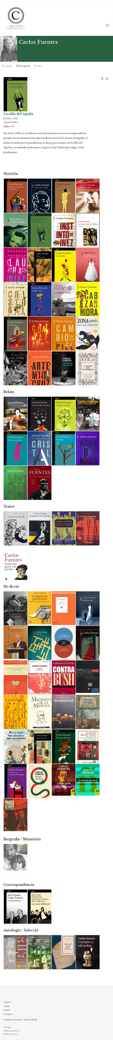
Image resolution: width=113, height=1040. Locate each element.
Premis (38, 66)
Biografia (7, 66)
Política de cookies (10, 1034)
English (6, 1009)
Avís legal (7, 1027)
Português (7, 1013)
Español (6, 1002)
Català (6, 1006)
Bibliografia (23, 66)
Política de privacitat (11, 1030)
